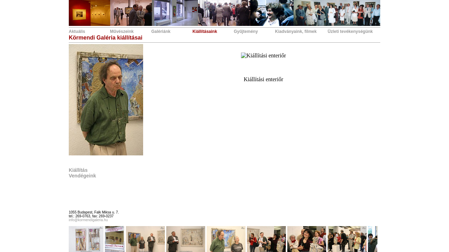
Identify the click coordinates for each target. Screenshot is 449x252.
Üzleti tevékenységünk (350, 31)
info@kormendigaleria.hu (88, 220)
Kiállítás (78, 170)
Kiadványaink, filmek (296, 31)
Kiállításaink (205, 31)
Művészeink (122, 31)
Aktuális (77, 31)
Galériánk (160, 31)
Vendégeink (82, 175)
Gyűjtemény (246, 31)
